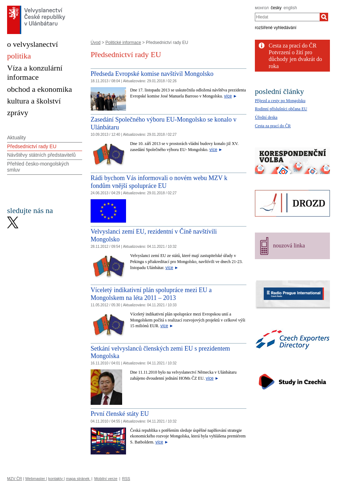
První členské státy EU (120, 413)
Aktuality (16, 137)
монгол (262, 7)
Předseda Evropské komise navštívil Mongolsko (152, 73)
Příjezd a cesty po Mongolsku (280, 100)
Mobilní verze (105, 478)
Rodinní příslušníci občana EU (281, 108)
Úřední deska (266, 117)
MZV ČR (14, 478)
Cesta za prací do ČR (292, 46)
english (290, 7)
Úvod (96, 42)
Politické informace (123, 42)
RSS (126, 478)
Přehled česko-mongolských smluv (38, 167)
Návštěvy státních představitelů (41, 155)
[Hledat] (324, 17)
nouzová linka (289, 245)
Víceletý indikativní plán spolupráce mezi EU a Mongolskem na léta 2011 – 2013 (151, 293)
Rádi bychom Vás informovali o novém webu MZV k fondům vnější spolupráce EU (159, 181)
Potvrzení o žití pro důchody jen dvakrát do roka (295, 59)
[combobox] (287, 17)
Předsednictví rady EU (31, 146)
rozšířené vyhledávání (275, 28)
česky (276, 7)
